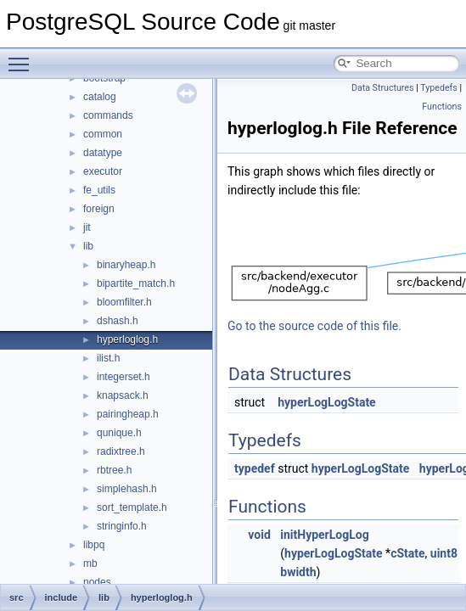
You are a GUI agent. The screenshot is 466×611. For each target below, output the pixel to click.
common (102, 134)
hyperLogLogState (327, 402)
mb (90, 563)
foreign (99, 209)
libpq (93, 545)
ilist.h (108, 358)
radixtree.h (121, 451)
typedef (254, 468)
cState (407, 553)
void (259, 534)
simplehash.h (127, 489)
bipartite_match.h (136, 283)
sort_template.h (132, 507)
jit (87, 227)
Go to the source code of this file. (314, 326)
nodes (97, 582)
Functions (442, 106)
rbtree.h (114, 470)
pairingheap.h (128, 414)
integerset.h (123, 377)
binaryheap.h (126, 265)
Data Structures (382, 87)
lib (88, 246)
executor (102, 171)
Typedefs (439, 87)
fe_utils (99, 190)
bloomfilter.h (124, 302)
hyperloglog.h (127, 339)
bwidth (298, 572)
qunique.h (119, 433)
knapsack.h (123, 395)
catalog (99, 97)
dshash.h (117, 321)
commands (108, 115)
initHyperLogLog (324, 534)
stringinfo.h (122, 526)
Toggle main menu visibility (22, 56)
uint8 (444, 553)
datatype (102, 153)
